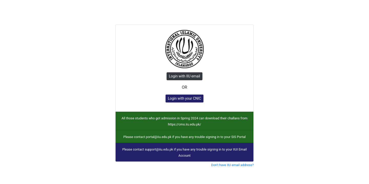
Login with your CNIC (184, 98)
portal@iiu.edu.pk (158, 137)
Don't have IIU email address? (232, 165)
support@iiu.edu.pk (159, 149)
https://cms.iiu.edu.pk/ (184, 124)
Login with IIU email (184, 76)
